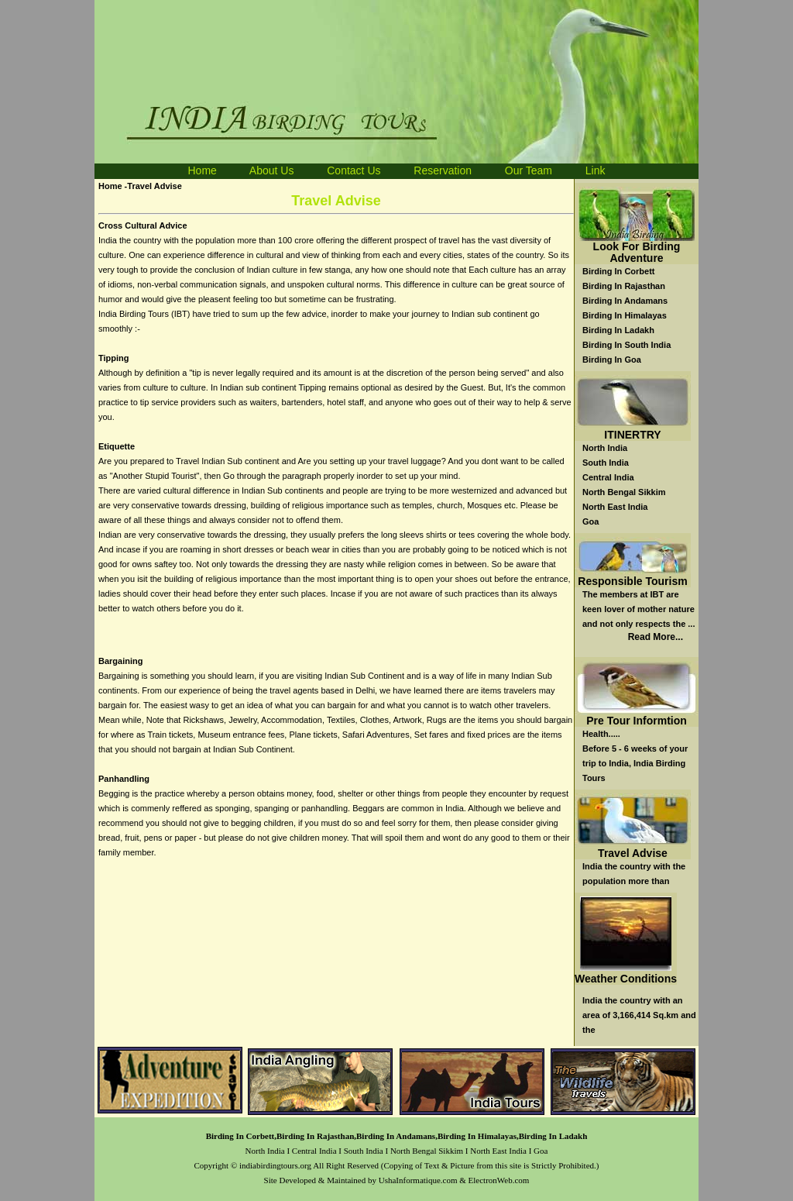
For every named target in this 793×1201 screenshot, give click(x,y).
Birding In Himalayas (624, 315)
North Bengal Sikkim (624, 492)
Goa (590, 521)
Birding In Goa (611, 359)
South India (605, 462)
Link (595, 170)
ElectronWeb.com (499, 1180)
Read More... (655, 636)
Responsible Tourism (632, 581)
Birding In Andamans (625, 300)
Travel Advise (633, 853)
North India (604, 448)
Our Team (528, 170)
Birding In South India (626, 344)
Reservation (443, 170)
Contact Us (353, 170)
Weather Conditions (626, 978)
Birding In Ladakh (618, 330)
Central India (608, 477)
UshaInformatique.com (418, 1180)
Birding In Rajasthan (623, 286)
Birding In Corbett (618, 271)
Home (201, 170)
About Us (273, 170)
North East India (614, 506)
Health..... (601, 733)
